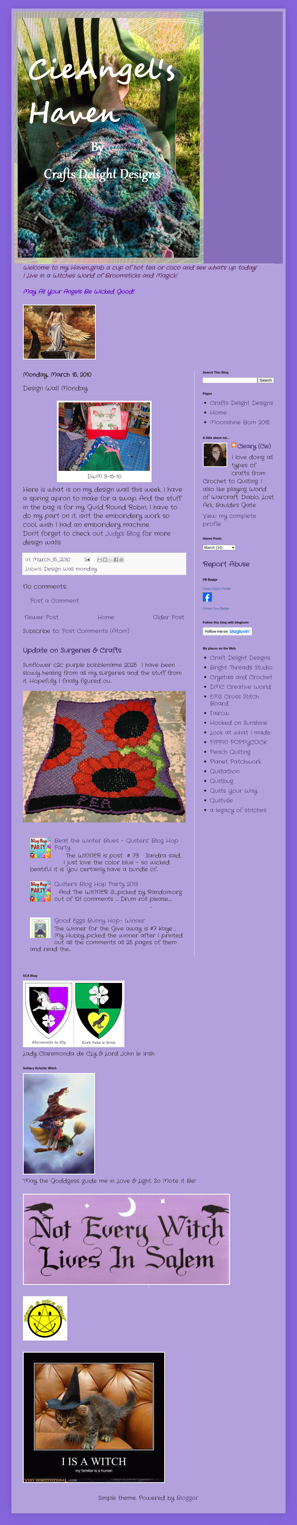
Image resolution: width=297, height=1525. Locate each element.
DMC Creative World (240, 687)
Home (105, 617)
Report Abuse (226, 564)
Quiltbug (221, 781)
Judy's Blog (121, 533)
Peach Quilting (230, 752)
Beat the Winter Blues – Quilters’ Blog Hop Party (116, 844)
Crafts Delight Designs (241, 403)
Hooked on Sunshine (238, 723)
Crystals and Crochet (241, 677)
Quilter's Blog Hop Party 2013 (96, 884)
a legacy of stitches (238, 810)
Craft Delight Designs (240, 658)
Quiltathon (225, 771)
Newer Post (41, 617)
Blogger (187, 1498)
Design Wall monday (70, 569)
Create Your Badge (216, 608)
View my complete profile (229, 520)
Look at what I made (240, 733)
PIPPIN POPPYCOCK (238, 742)
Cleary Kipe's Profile (217, 588)
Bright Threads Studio (241, 667)
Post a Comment (54, 601)
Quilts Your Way (233, 791)
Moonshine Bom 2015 (240, 422)
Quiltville (221, 800)
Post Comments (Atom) (95, 631)
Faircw (219, 713)
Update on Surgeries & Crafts (72, 650)
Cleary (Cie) (254, 447)
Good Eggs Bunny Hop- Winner (99, 921)
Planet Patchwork (235, 762)
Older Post (168, 617)
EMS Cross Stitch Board (234, 700)
